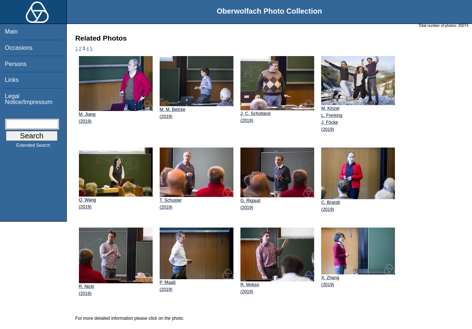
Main (11, 31)
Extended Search (33, 147)
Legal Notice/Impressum (28, 99)
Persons (16, 64)
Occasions (18, 48)
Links (11, 80)
